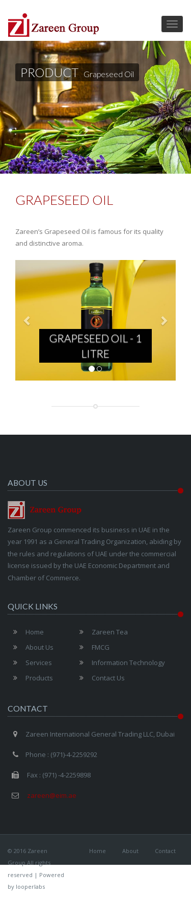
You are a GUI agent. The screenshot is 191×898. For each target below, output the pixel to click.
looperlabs (30, 886)
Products (30, 677)
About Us (30, 647)
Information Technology (119, 662)
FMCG (92, 647)
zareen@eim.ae (50, 795)
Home (26, 631)
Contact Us (99, 677)
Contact (165, 851)
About (130, 851)
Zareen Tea (101, 631)
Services (30, 662)
